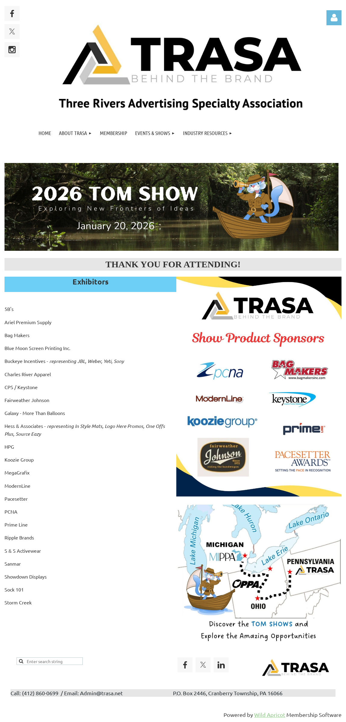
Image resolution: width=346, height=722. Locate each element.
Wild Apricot (269, 714)
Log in (333, 17)
